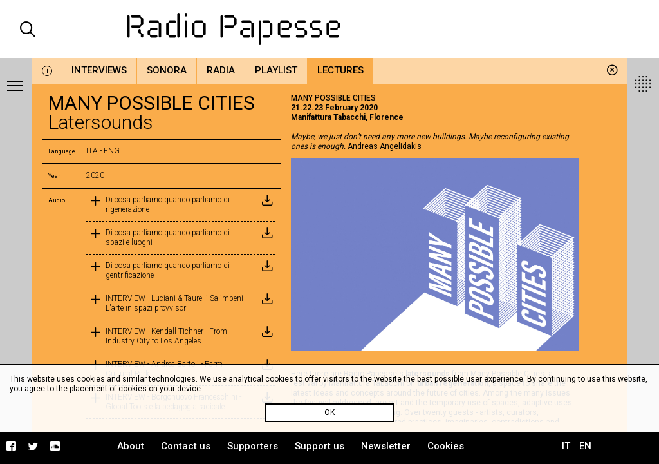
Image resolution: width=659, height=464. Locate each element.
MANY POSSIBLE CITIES (333, 97)
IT (566, 446)
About (130, 446)
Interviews (99, 70)
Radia (221, 70)
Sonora (167, 70)
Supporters (252, 446)
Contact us (185, 446)
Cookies (445, 446)
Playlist (276, 70)
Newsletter (386, 446)
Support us (319, 446)
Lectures (340, 70)
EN (585, 446)
